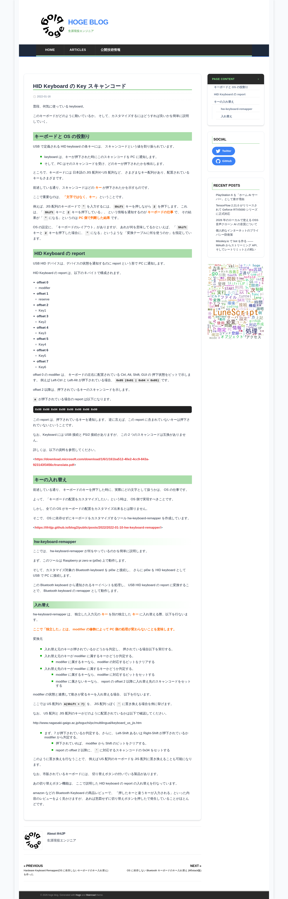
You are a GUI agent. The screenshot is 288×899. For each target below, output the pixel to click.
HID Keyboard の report (229, 94)
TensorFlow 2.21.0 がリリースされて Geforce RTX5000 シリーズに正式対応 (236, 209)
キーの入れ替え (224, 101)
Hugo (78, 895)
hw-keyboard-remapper (236, 109)
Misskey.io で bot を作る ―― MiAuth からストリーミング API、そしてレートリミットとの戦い (237, 245)
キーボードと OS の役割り (231, 87)
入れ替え (226, 116)
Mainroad (91, 895)
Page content (236, 79)
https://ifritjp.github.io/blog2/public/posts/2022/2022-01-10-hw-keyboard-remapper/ (98, 527)
